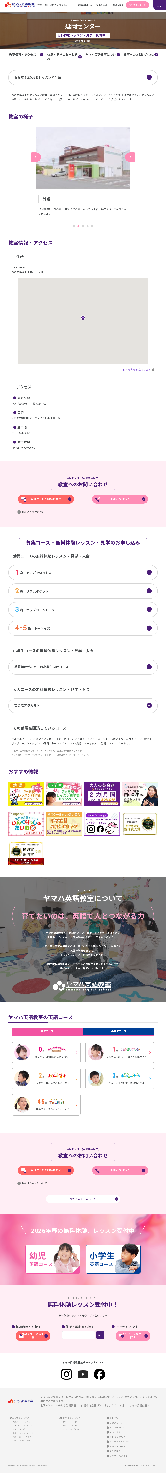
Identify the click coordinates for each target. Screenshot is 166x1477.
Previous (36, 157)
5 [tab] (92, 226)
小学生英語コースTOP (71, 1418)
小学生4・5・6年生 (70, 1426)
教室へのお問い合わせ (139, 54)
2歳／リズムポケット (21, 1429)
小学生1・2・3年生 (70, 1422)
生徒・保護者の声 (117, 1427)
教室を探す (117, 5)
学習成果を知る (116, 1423)
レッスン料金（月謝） (22, 1440)
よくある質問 (115, 1432)
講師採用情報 (115, 1451)
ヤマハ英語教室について (102, 54)
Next (130, 157)
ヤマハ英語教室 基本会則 (119, 1442)
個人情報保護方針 (132, 1466)
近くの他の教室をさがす (137, 369)
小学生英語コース (100, 5)
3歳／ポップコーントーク (23, 1433)
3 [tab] (83, 226)
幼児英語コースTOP (21, 1418)
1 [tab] (74, 226)
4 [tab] (88, 226)
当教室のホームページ (83, 1201)
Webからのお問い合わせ (46, 499)
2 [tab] (78, 226)
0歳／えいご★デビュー (22, 1422)
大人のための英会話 (117, 1446)
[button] (83, 318)
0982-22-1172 (120, 499)
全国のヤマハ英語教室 (118, 1456)
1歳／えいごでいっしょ (22, 1426)
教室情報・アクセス (22, 54)
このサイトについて (149, 1466)
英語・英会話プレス (117, 1437)
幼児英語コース (82, 5)
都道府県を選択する (33, 1336)
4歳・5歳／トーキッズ (22, 1437)
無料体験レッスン (137, 5)
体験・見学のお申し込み (62, 57)
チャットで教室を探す (133, 1336)
